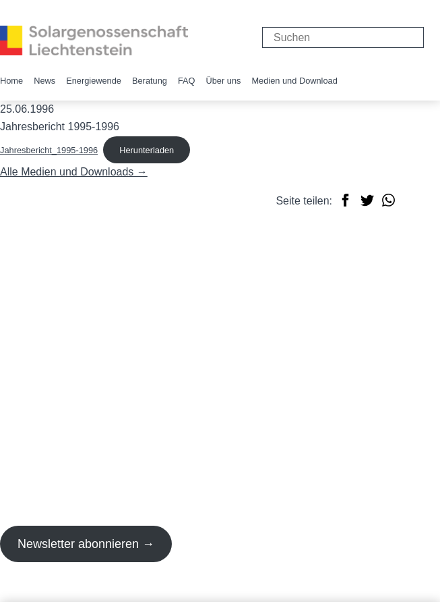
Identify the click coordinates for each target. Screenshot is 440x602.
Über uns (223, 81)
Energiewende (93, 81)
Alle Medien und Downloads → (74, 171)
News (44, 81)
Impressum (26, 592)
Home (11, 81)
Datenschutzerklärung (126, 592)
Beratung (149, 81)
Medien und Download (294, 81)
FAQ (186, 81)
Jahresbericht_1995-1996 (49, 150)
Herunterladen (146, 150)
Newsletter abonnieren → (86, 544)
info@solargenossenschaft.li (67, 335)
